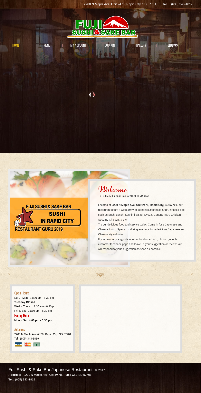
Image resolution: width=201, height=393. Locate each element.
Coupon (110, 45)
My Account (78, 45)
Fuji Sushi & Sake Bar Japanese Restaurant (50, 369)
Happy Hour (21, 315)
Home (15, 45)
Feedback (172, 45)
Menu (47, 45)
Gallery (141, 45)
